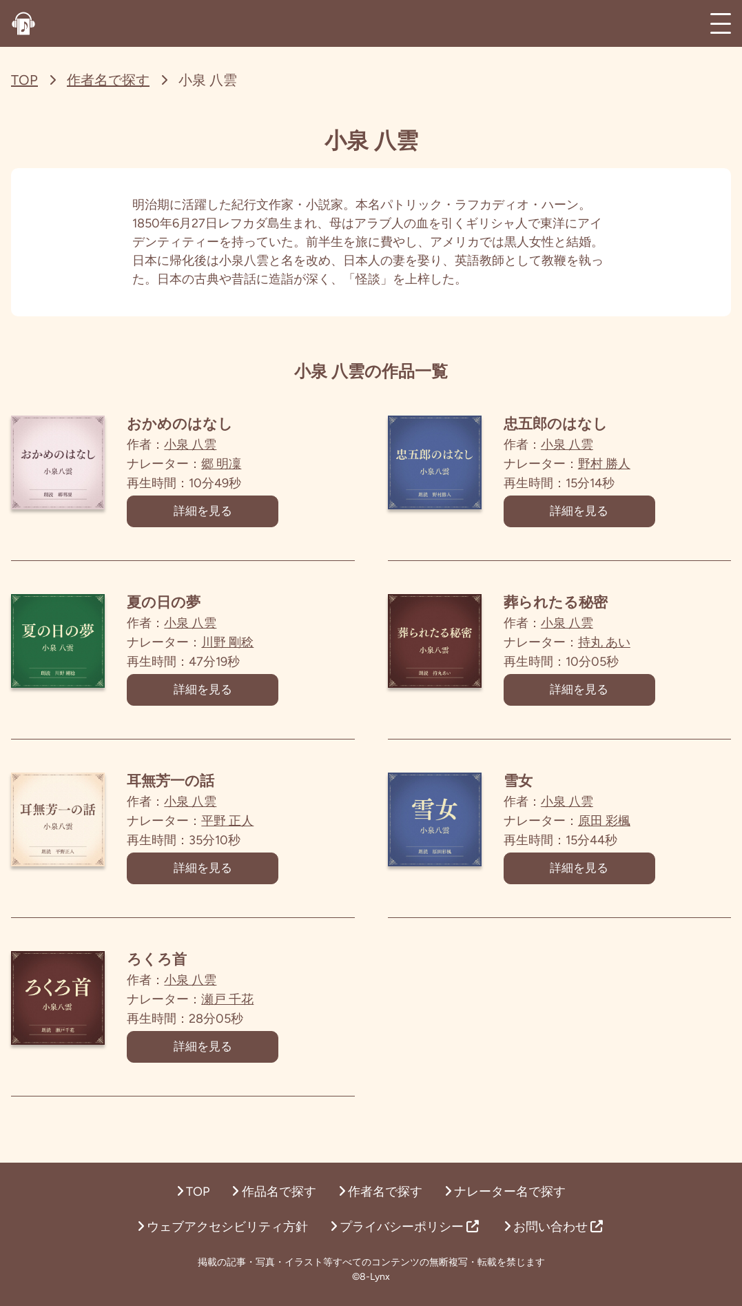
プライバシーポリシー (404, 1226)
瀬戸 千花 (251, 1015)
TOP (24, 80)
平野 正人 (251, 831)
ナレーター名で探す (505, 1191)
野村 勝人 (627, 463)
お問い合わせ (553, 1226)
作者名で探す (108, 80)
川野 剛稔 (251, 647)
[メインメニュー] (720, 23)
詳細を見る (226, 514)
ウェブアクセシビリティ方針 (222, 1226)
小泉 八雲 (213, 444)
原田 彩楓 (627, 831)
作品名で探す (273, 1191)
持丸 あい (627, 647)
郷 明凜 (245, 463)
